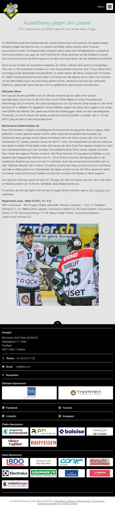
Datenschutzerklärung (49, 503)
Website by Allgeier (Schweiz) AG (72, 501)
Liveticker (99, 190)
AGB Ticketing (70, 503)
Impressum (98, 501)
